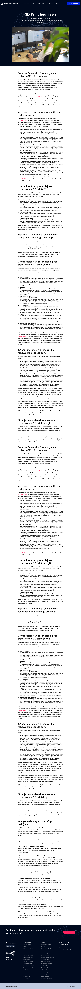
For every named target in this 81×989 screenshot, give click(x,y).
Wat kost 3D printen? (28, 961)
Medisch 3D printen (27, 969)
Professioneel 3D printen (28, 972)
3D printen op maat (27, 953)
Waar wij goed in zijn (47, 3)
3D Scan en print (44, 974)
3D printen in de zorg (45, 967)
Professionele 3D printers (29, 965)
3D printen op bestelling (46, 963)
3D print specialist (27, 959)
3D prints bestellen (22, 336)
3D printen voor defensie (46, 978)
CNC (39, 3)
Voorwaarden (72, 986)
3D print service (44, 946)
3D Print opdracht (45, 959)
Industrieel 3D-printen (46, 944)
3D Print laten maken (28, 974)
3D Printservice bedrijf (28, 948)
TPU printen (26, 978)
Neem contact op (69, 932)
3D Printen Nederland (28, 955)
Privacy (66, 986)
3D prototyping (44, 972)
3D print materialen (27, 963)
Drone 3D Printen (27, 976)
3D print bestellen (45, 955)
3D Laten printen (27, 944)
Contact (58, 3)
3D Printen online (27, 946)
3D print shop (24, 178)
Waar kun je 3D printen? (46, 961)
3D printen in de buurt (28, 957)
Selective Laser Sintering (46, 948)
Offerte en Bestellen (73, 3)
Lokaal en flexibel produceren (47, 957)
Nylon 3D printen (45, 969)
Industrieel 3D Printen (29, 3)
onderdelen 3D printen (38, 96)
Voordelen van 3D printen (29, 967)
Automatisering (44, 953)
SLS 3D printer (44, 965)
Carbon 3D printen (45, 976)
